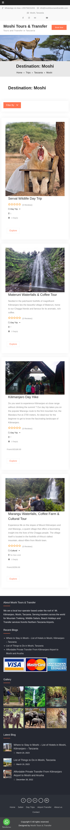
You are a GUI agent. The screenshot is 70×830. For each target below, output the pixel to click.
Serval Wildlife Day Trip (25, 198)
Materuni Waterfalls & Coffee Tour (32, 294)
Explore (13, 230)
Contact (36, 812)
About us (58, 807)
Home (12, 807)
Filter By (12, 105)
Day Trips (30, 807)
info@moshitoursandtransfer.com (54, 8)
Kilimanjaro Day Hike (23, 397)
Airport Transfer (44, 807)
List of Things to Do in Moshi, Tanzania (24, 646)
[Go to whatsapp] (6, 822)
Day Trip (14, 209)
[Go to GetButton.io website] (6, 827)
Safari (20, 807)
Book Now (59, 27)
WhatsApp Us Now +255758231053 (20, 8)
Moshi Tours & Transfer (25, 26)
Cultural (14, 551)
